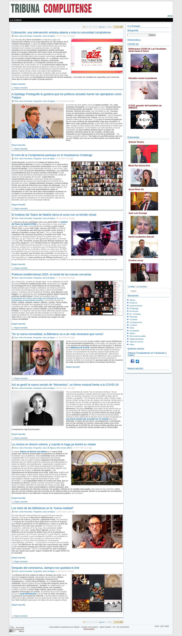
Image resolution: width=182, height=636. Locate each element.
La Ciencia (133, 319)
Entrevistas (133, 137)
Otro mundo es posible (138, 336)
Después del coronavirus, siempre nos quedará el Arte (45, 567)
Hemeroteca (133, 39)
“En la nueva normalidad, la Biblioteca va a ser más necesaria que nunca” (57, 334)
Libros (132, 328)
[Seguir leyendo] (18, 84)
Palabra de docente (136, 339)
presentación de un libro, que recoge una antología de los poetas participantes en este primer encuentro (39, 299)
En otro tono (134, 311)
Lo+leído (131, 287)
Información (89, 629)
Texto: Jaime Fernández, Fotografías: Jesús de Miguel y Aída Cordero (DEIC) (43, 448)
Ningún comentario (21, 88)
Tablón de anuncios (136, 342)
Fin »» (110, 27)
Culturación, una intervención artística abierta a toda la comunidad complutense (61, 32)
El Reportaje (134, 308)
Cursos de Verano (136, 306)
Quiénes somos (135, 348)
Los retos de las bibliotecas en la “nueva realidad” (43, 508)
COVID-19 (133, 44)
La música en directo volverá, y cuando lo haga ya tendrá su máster (54, 444)
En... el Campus (135, 314)
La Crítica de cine (136, 322)
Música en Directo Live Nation (33, 452)
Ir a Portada (133, 26)
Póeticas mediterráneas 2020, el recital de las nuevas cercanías (51, 274)
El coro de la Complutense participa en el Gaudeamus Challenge (52, 155)
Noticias (132, 300)
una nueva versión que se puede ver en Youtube (87, 419)
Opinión (132, 333)
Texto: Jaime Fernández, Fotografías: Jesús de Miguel (34, 36)
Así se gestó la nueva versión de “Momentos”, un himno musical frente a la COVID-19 (65, 384)
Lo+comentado (141, 287)
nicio (170, 16)
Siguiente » (102, 27)
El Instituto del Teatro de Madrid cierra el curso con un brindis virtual (54, 214)
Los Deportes (134, 331)
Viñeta (132, 345)
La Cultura (133, 325)
